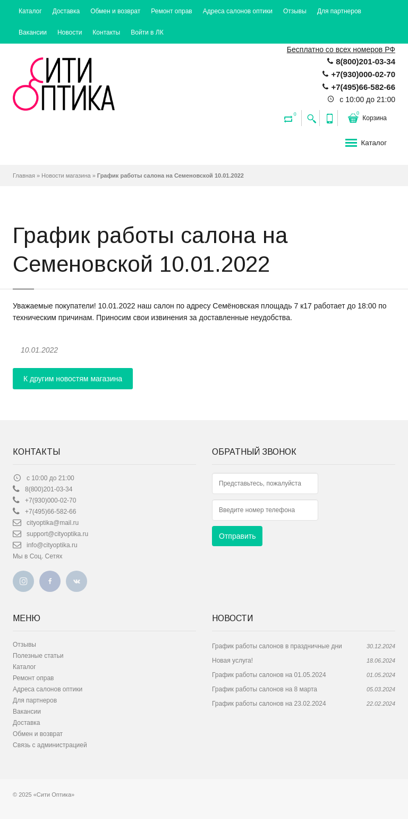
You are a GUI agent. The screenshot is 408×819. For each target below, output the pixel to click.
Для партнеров (339, 11)
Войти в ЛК (147, 32)
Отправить (237, 536)
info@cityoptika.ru (52, 545)
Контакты (106, 32)
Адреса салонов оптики (238, 11)
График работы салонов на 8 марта (264, 689)
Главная (24, 175)
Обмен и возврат (115, 11)
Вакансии (33, 32)
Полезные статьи (38, 655)
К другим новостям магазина (72, 378)
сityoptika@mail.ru (53, 522)
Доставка (66, 11)
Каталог (30, 11)
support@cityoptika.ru (57, 534)
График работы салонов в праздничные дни (277, 646)
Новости (69, 32)
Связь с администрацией (50, 745)
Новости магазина (65, 175)
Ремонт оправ (171, 11)
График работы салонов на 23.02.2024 (269, 703)
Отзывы (295, 11)
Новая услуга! (232, 660)
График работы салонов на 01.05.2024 (269, 675)
